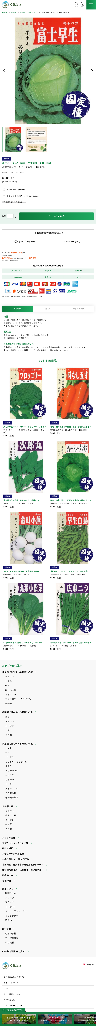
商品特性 (17, 309)
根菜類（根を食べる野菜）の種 (17, 712)
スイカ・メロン (13, 788)
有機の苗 (6, 880)
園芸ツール (10, 893)
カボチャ (9, 779)
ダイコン (9, 721)
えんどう (9, 811)
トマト (8, 748)
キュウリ (9, 775)
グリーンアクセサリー (16, 911)
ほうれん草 (10, 690)
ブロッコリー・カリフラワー (19, 699)
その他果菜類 (11, 797)
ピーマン (9, 757)
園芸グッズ (7, 889)
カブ (7, 717)
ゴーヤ (8, 784)
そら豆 (8, 824)
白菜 (7, 685)
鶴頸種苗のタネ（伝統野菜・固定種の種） (23, 870)
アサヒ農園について (12, 994)
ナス (7, 752)
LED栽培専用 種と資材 (13, 951)
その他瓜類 (10, 793)
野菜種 (13, 12)
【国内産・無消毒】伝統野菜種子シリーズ (23, 864)
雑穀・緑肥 (7, 848)
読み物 (8, 920)
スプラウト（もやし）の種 (15, 843)
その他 (8, 703)
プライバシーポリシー (13, 1006)
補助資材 (9, 942)
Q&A (6, 988)
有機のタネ (7, 875)
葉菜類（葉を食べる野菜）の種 (17, 672)
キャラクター (11, 916)
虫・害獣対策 (11, 938)
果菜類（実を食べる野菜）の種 (17, 743)
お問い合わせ (9, 1000)
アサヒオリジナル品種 (13, 854)
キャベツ (31, 12)
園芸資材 (6, 929)
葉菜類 (22, 12)
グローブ (9, 898)
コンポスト (10, 906)
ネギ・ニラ (10, 694)
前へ (4, 71)
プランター (10, 902)
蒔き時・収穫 (78, 309)
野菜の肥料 (10, 933)
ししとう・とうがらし (16, 761)
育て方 (48, 309)
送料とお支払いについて (14, 977)
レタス (8, 681)
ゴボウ (8, 730)
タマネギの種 (8, 838)
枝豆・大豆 (10, 815)
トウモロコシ (11, 770)
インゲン (9, 820)
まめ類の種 (7, 806)
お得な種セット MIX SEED (15, 859)
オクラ (8, 766)
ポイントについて (11, 983)
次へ (92, 71)
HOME (4, 12)
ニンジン (9, 726)
